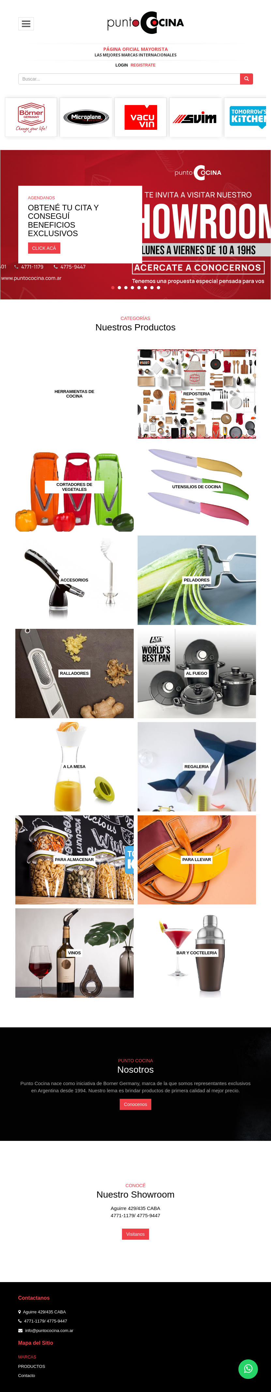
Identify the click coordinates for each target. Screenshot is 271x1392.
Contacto (26, 1375)
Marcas (27, 1356)
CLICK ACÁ (44, 248)
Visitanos (135, 1234)
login (121, 65)
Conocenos (135, 1104)
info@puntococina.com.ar (49, 1330)
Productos (31, 1366)
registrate (142, 65)
